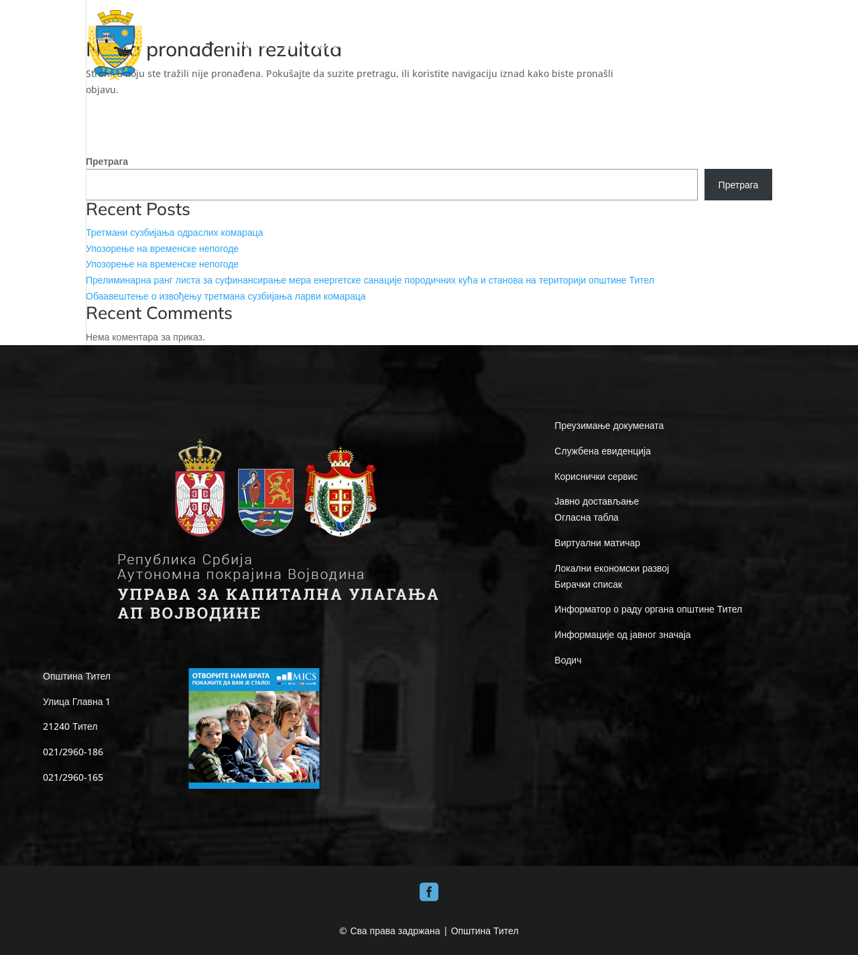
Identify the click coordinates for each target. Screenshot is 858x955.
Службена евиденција (602, 450)
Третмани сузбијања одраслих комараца (174, 232)
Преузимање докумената (609, 425)
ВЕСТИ (706, 45)
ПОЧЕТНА (249, 45)
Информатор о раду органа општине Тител (648, 608)
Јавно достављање (596, 501)
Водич (567, 659)
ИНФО (584, 45)
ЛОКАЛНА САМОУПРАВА (494, 45)
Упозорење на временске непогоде (162, 248)
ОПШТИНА (396, 45)
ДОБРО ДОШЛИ (315, 45)
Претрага (107, 161)
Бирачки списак (588, 584)
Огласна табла (586, 517)
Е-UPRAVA (644, 45)
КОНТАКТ (753, 45)
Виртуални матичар (597, 542)
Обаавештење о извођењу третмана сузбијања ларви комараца (226, 296)
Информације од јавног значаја (622, 634)
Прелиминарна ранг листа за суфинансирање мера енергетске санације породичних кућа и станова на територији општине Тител (370, 279)
